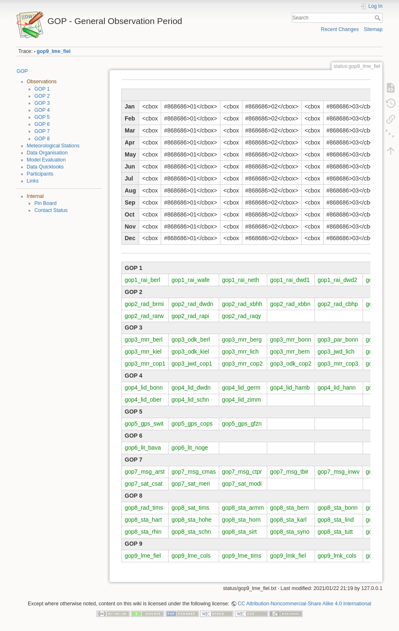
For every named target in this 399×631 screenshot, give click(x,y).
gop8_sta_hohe (192, 519)
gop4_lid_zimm (241, 399)
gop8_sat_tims (190, 507)
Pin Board (45, 203)
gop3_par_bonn (338, 339)
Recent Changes (340, 29)
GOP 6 (42, 124)
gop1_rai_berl (142, 280)
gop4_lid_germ (241, 387)
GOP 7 (42, 131)
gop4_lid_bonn (144, 387)
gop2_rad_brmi (144, 304)
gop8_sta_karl (288, 519)
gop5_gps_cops (192, 423)
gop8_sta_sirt (239, 531)
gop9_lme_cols (191, 555)
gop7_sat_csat (143, 483)
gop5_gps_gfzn (242, 423)
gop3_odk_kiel (190, 351)
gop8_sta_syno (290, 531)
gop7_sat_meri (191, 483)
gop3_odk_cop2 (291, 363)
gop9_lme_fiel (54, 51)
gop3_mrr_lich (240, 351)
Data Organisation (47, 153)
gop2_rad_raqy (241, 316)
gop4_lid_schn (190, 399)
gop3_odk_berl (191, 339)
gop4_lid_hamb (290, 387)
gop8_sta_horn (241, 519)
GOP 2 (42, 96)
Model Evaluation (46, 160)
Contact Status (51, 210)
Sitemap (373, 29)
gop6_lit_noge (190, 447)
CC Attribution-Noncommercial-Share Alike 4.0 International (304, 604)
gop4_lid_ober (143, 399)
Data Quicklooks (45, 167)
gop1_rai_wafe (191, 280)
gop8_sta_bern (289, 507)
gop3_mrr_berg (242, 339)
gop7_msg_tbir (289, 471)
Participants (40, 174)
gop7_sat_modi (242, 483)
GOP (22, 71)
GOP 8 (42, 139)
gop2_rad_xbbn (290, 304)
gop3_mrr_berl (143, 339)
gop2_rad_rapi (190, 316)
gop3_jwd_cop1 (192, 363)
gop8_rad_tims (144, 507)
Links (33, 181)
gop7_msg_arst (145, 471)
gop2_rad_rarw (144, 316)
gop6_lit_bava (143, 447)
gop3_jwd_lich (336, 351)
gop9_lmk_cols (337, 555)
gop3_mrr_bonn (290, 339)
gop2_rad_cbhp (338, 304)
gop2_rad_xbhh (242, 304)
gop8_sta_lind (336, 519)
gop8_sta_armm (243, 507)
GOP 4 (42, 110)
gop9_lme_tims (241, 555)
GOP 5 (42, 117)
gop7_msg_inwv (339, 471)
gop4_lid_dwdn (191, 387)
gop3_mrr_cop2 (242, 363)
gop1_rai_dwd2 (338, 280)
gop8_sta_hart (143, 519)
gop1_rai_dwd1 (290, 280)
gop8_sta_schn (191, 531)
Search (378, 18)
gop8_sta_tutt (335, 531)
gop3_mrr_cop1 (145, 363)
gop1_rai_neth (240, 280)
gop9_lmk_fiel (288, 555)
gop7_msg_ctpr (242, 471)
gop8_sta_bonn (338, 507)
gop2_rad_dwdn (192, 304)
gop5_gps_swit (144, 423)
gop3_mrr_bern (290, 351)
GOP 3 (42, 103)
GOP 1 (42, 89)
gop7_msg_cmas (194, 471)
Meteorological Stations (53, 146)
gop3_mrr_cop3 (338, 363)
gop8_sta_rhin (143, 531)
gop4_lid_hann (337, 387)
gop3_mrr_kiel (143, 351)
